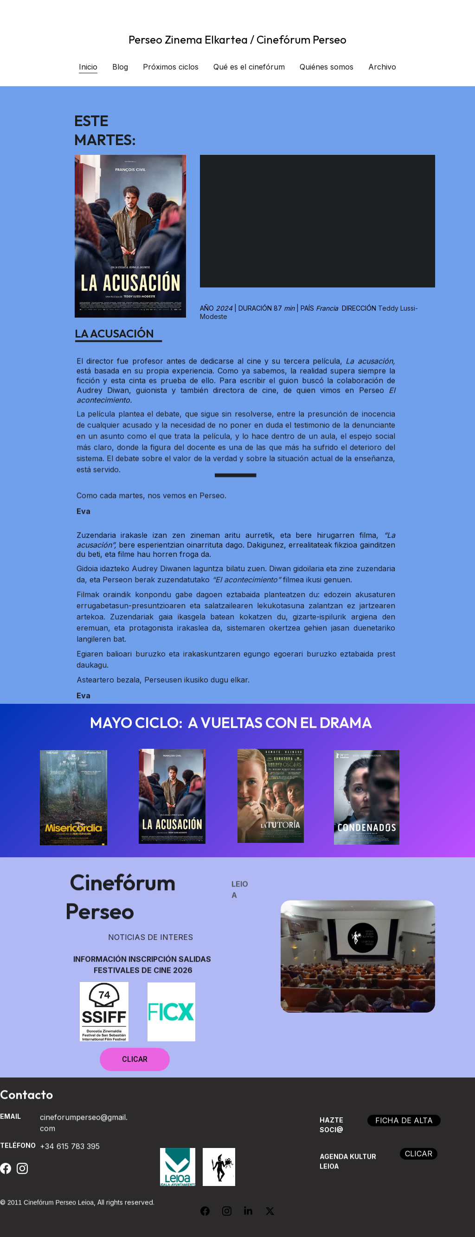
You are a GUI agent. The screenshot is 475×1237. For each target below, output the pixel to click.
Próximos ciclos (171, 66)
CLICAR (135, 1063)
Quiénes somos (326, 66)
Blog (120, 66)
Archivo (382, 66)
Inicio (88, 66)
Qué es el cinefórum (249, 66)
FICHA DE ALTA (404, 1124)
